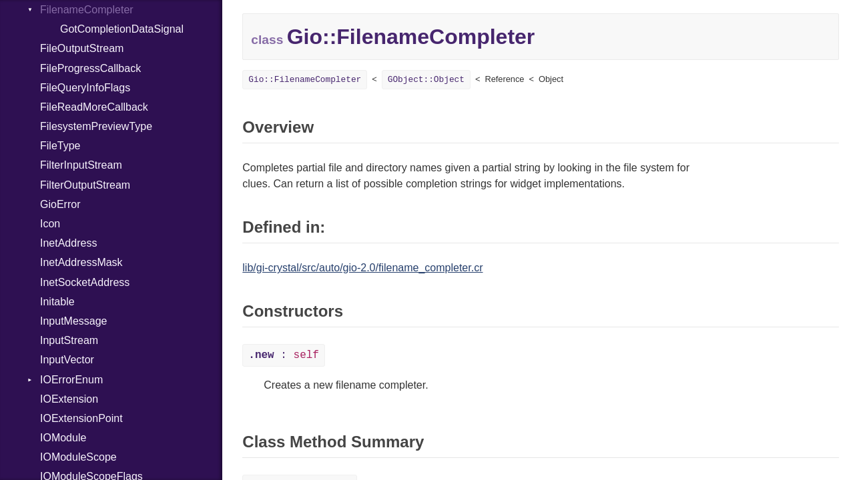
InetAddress (68, 243)
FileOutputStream (81, 48)
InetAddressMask (81, 262)
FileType (60, 145)
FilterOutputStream (85, 185)
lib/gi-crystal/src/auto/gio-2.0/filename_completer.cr (362, 267)
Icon (50, 223)
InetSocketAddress (84, 282)
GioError (60, 204)
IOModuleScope (78, 457)
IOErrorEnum (71, 379)
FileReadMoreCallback (94, 107)
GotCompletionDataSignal (122, 29)
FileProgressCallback (90, 68)
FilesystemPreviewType (96, 126)
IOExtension (69, 399)
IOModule (63, 437)
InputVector (67, 359)
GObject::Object (426, 80)
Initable (57, 301)
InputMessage (73, 321)
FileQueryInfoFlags (85, 87)
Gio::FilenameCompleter (304, 80)
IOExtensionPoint (81, 418)
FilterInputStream (81, 165)
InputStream (69, 340)
